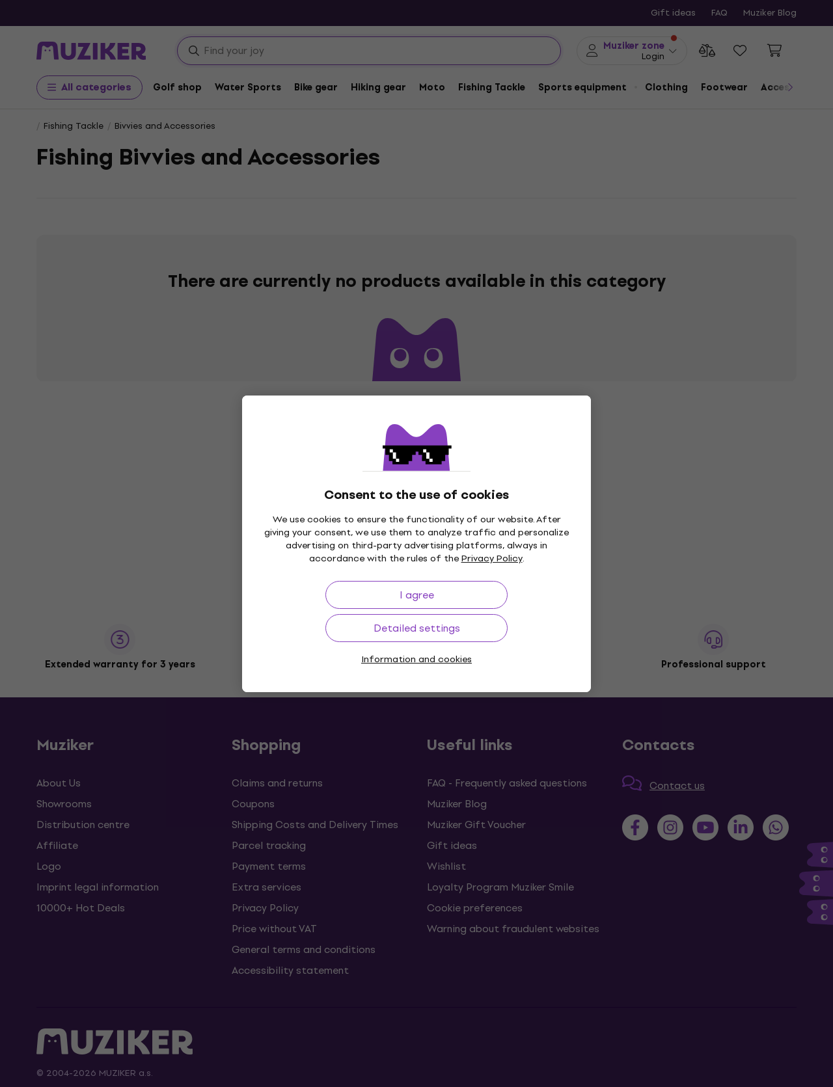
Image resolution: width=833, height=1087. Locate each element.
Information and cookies (416, 659)
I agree (417, 595)
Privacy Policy (492, 558)
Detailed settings (417, 628)
